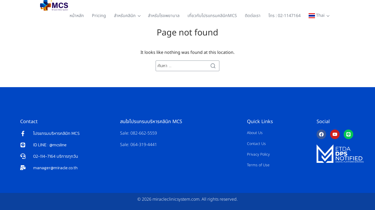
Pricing (99, 16)
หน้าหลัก (77, 16)
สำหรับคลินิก (125, 16)
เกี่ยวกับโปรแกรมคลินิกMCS (212, 16)
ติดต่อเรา (253, 16)
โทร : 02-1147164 (285, 16)
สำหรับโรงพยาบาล (164, 16)
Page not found (187, 32)
